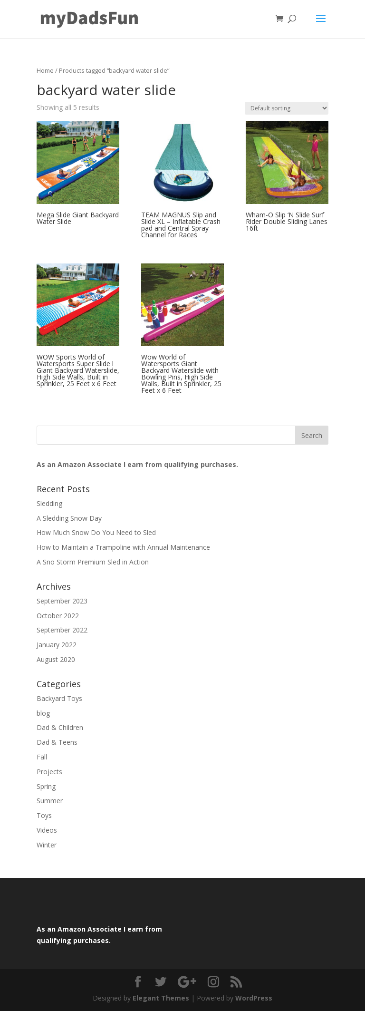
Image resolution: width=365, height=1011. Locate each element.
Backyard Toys (59, 698)
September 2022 (62, 629)
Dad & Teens (57, 742)
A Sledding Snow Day (69, 518)
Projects (49, 771)
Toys (44, 815)
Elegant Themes (161, 997)
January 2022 (57, 644)
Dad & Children (60, 727)
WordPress (253, 997)
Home (45, 70)
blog (43, 713)
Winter (47, 844)
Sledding (49, 503)
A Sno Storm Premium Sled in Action (93, 561)
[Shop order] (286, 108)
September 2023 (62, 600)
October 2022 (58, 615)
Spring (46, 786)
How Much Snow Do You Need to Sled (96, 532)
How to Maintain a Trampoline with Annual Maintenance (123, 547)
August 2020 (56, 659)
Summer (50, 800)
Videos (47, 830)
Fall (42, 756)
